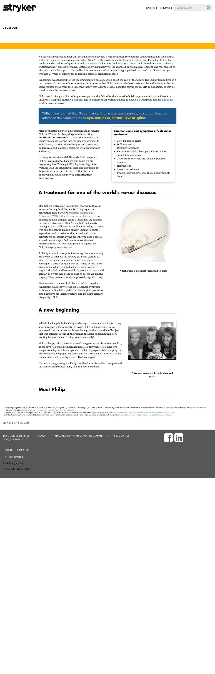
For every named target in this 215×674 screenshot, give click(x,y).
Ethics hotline (14, 457)
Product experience (18, 450)
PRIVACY (40, 435)
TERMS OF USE (120, 435)
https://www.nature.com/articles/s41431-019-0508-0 (51, 410)
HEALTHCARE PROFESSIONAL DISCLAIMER (79, 435)
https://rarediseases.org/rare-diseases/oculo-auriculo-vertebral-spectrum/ (142, 412)
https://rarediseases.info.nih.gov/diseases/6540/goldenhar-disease (143, 415)
